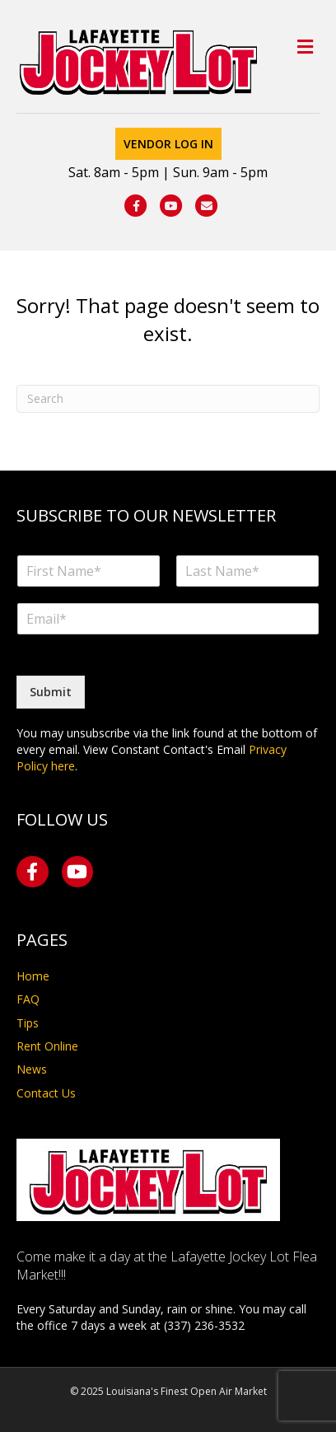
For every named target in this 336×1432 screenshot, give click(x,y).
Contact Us (46, 1093)
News (31, 1069)
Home (32, 976)
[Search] (168, 399)
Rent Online (47, 1046)
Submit (51, 692)
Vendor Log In (168, 144)
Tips (27, 1023)
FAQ (28, 999)
